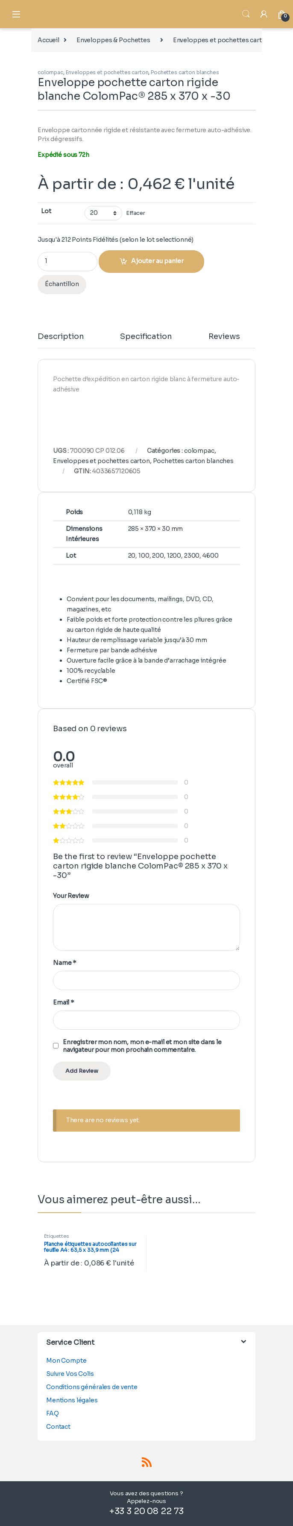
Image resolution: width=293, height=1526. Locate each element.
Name (64, 963)
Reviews (224, 337)
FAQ (52, 1413)
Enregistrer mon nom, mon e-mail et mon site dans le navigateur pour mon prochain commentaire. (142, 1046)
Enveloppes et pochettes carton (221, 40)
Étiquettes (56, 1236)
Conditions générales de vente (92, 1387)
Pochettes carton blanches (185, 72)
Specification (146, 337)
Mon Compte (66, 1360)
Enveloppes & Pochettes (113, 40)
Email (63, 1002)
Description (61, 337)
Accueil (48, 40)
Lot (46, 211)
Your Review (71, 896)
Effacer (135, 213)
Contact (58, 1426)
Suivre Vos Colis (70, 1374)
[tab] (61, 340)
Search (246, 14)
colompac (50, 72)
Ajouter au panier (157, 261)
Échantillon (62, 284)
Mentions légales (72, 1400)
